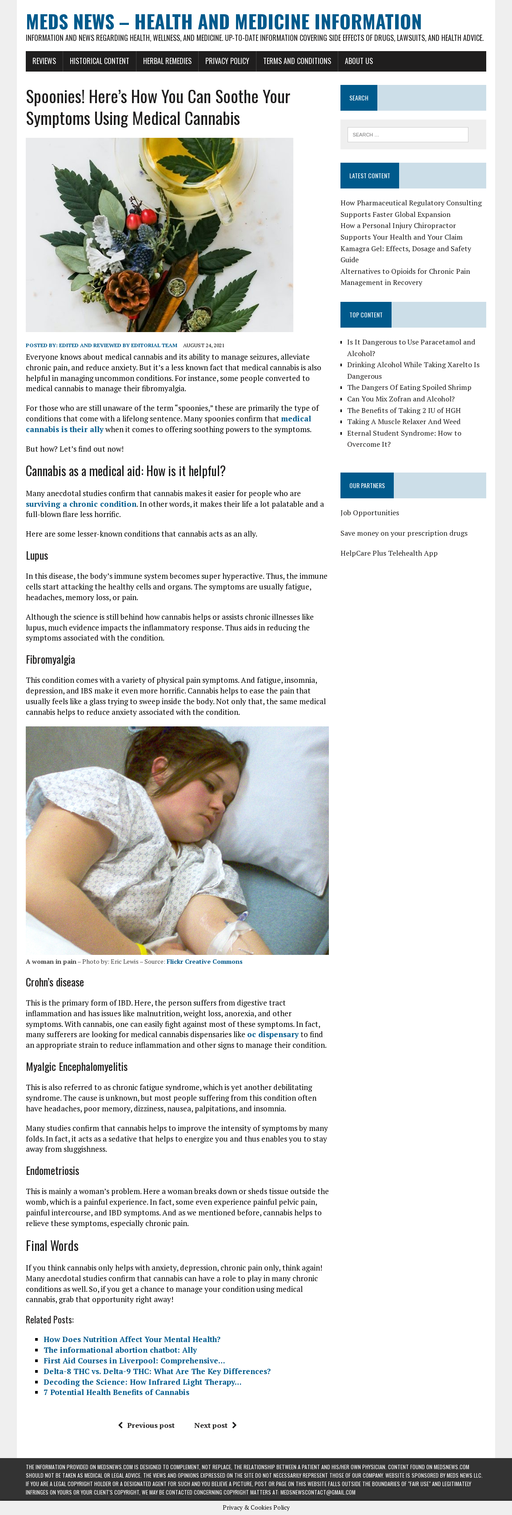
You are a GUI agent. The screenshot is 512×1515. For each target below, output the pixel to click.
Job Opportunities (369, 512)
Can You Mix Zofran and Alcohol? (401, 399)
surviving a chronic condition (81, 504)
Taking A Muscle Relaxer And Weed (403, 421)
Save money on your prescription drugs (404, 533)
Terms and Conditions (297, 61)
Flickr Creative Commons (205, 961)
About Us (359, 61)
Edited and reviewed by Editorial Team (118, 345)
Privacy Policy (227, 61)
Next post (215, 1425)
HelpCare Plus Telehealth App (389, 553)
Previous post (146, 1425)
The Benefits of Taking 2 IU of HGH (404, 410)
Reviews (44, 61)
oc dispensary (273, 1034)
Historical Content (99, 61)
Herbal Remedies (167, 61)
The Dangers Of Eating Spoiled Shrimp (409, 387)
